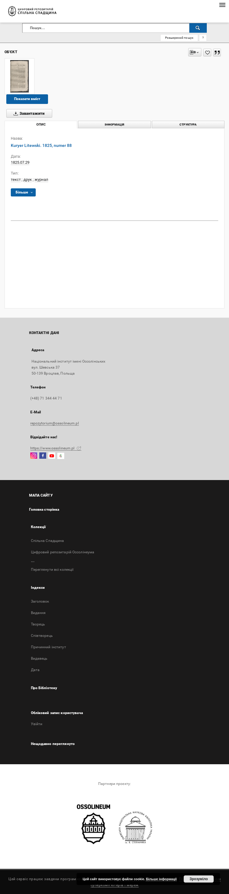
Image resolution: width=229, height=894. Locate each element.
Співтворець (42, 636)
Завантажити (27, 114)
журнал (41, 179)
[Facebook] (42, 456)
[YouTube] (51, 456)
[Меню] (222, 5)
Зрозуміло (198, 879)
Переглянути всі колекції (52, 569)
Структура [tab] (188, 124)
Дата (35, 670)
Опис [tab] (41, 124)
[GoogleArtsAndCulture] (60, 456)
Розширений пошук (179, 37)
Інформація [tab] (114, 124)
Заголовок (40, 601)
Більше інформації (161, 879)
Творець (38, 624)
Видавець (39, 658)
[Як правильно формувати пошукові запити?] (203, 37)
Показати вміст (27, 99)
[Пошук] (198, 28)
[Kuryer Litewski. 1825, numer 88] (19, 76)
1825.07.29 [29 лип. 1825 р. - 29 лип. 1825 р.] (20, 162)
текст (16, 179)
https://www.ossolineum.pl (55, 448)
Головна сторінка (44, 509)
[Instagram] (33, 456)
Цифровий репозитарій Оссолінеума (63, 552)
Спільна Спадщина (47, 541)
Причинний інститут (48, 647)
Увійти (37, 724)
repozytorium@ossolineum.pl (54, 423)
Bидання (38, 613)
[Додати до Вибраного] (207, 52)
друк (27, 179)
